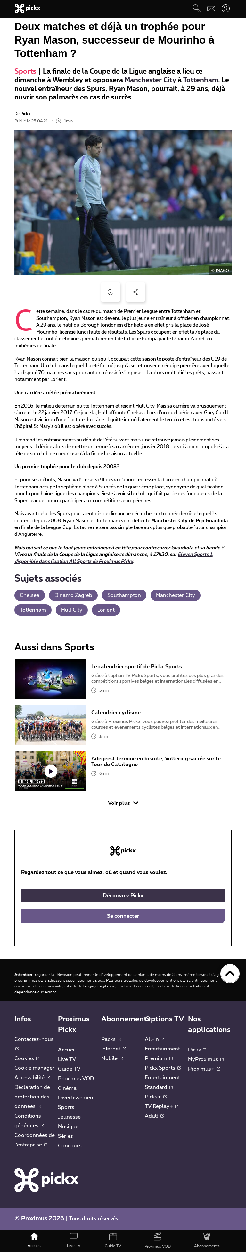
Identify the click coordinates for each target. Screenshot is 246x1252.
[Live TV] (73, 1241)
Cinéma (67, 1088)
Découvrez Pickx (123, 895)
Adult (154, 1116)
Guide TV (69, 1069)
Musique (68, 1126)
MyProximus (206, 1059)
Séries (65, 1136)
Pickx (197, 1049)
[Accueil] (34, 1241)
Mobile (112, 1058)
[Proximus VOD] (158, 1241)
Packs (111, 1039)
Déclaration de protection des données (32, 1097)
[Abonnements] (207, 1241)
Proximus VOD (76, 1078)
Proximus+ (204, 1069)
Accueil (67, 1049)
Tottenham (200, 80)
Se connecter (123, 916)
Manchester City (150, 80)
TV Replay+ (161, 1106)
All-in (154, 1039)
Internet (113, 1048)
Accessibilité (32, 1077)
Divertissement (76, 1097)
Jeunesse (69, 1117)
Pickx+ (156, 1096)
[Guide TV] (113, 1241)
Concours (70, 1145)
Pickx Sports (163, 1068)
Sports (25, 71)
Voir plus (123, 803)
